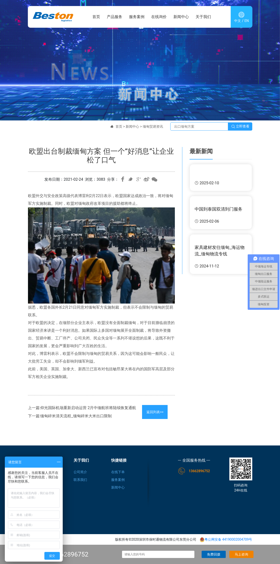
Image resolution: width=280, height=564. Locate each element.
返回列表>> (155, 412)
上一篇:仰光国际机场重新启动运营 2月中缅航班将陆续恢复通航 (82, 407)
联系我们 (80, 480)
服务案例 (136, 16)
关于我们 (203, 16)
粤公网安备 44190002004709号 (226, 539)
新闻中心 (181, 16)
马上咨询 (241, 554)
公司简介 (80, 472)
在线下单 (118, 472)
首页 (96, 16)
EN (247, 21)
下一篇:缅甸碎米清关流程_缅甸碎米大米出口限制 (70, 416)
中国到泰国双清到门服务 (218, 209)
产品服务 (114, 16)
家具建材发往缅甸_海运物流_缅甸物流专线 (219, 250)
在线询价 (159, 16)
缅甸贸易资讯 (153, 126)
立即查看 (240, 126)
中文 (237, 21)
